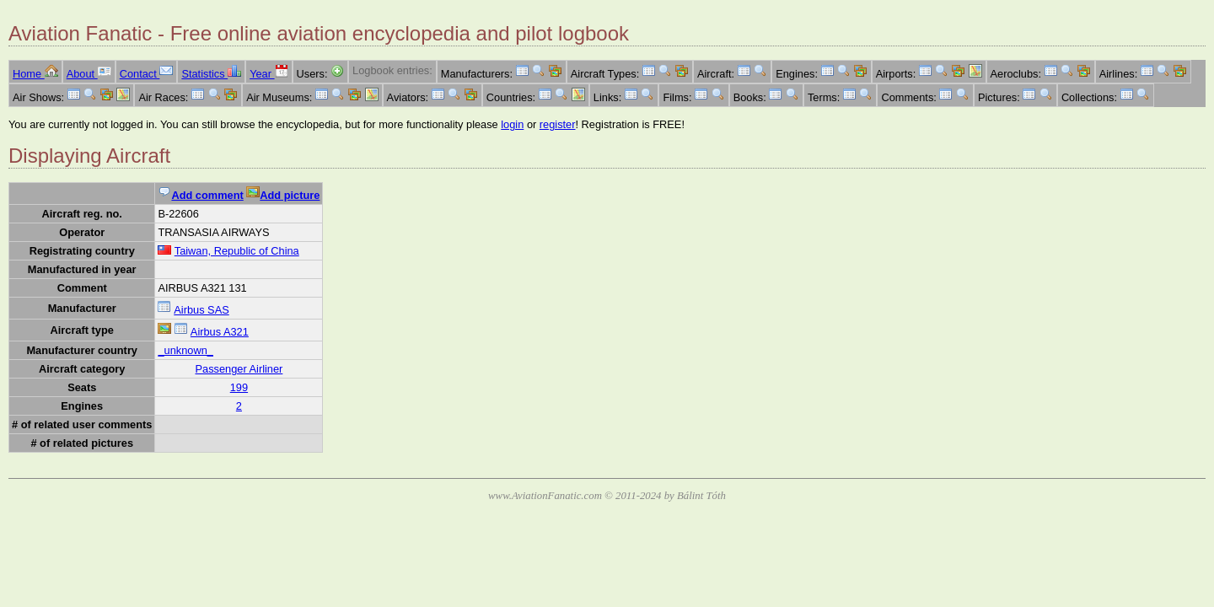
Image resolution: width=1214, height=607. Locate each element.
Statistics (211, 73)
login (512, 124)
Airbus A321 (220, 331)
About (89, 73)
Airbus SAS (201, 310)
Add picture (283, 195)
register (558, 124)
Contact (147, 73)
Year (268, 73)
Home (35, 73)
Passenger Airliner (238, 369)
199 (239, 387)
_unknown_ (185, 350)
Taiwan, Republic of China (237, 250)
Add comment (200, 195)
